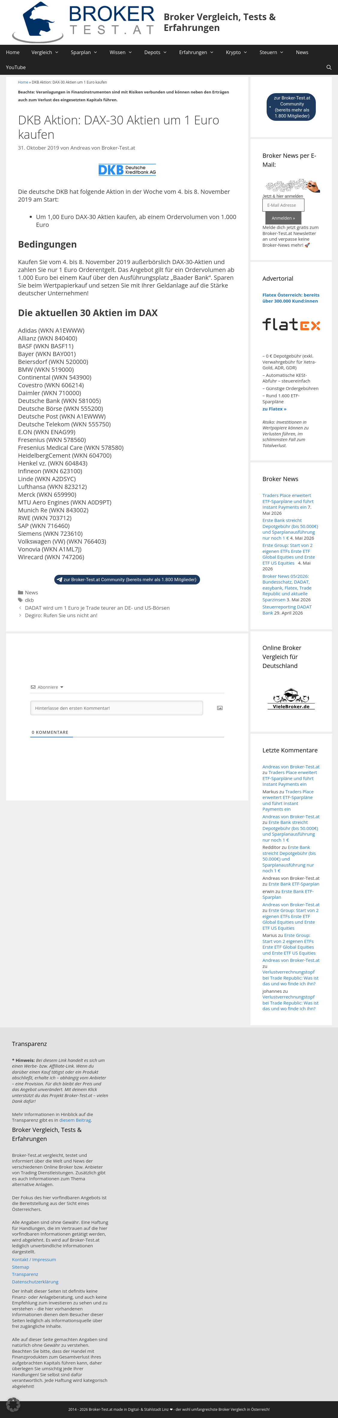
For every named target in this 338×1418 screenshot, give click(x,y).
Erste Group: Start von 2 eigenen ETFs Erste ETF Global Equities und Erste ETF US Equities (288, 554)
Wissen (124, 52)
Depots (158, 52)
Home (12, 52)
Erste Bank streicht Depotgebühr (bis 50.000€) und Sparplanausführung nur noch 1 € (290, 529)
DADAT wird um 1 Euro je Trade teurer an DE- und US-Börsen (97, 607)
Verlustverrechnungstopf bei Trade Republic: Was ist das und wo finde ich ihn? (290, 978)
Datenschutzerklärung (35, 1282)
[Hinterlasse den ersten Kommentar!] (116, 708)
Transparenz (25, 1274)
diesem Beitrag (75, 1120)
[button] (13, 1405)
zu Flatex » (274, 409)
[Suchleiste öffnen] (329, 67)
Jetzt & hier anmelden (282, 196)
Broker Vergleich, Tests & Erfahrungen (220, 22)
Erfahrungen (199, 52)
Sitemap (20, 1267)
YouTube (16, 67)
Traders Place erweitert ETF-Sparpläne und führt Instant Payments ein (287, 501)
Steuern (275, 52)
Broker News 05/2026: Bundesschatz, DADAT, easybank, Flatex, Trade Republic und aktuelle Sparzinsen (286, 587)
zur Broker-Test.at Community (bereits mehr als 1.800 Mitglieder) (126, 579)
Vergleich (48, 52)
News (302, 52)
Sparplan (87, 52)
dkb (29, 599)
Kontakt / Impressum (34, 1259)
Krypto (239, 52)
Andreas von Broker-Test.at (290, 767)
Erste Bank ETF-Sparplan (293, 884)
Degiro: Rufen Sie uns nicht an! (61, 615)
